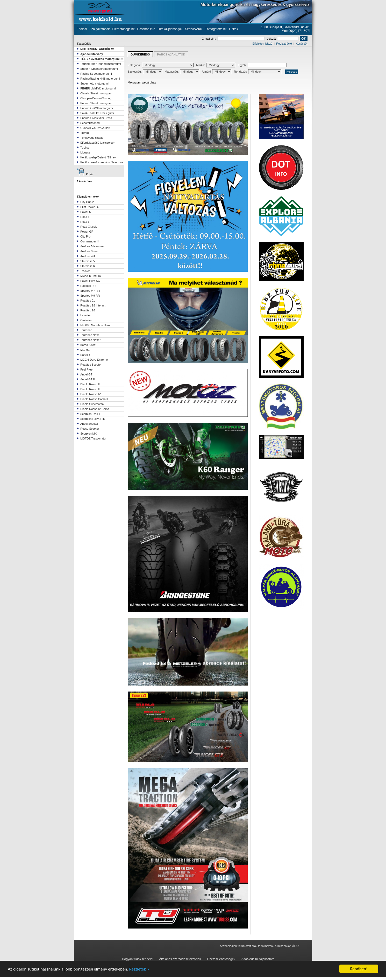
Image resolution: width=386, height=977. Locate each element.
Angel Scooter (89, 423)
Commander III (89, 241)
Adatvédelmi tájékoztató (257, 959)
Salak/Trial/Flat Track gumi (97, 113)
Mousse (85, 152)
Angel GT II (87, 379)
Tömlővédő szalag (91, 137)
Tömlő (84, 132)
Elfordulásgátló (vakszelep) (97, 142)
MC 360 (85, 349)
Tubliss (84, 147)
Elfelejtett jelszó (262, 43)
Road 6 (84, 221)
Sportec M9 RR (90, 295)
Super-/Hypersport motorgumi (99, 68)
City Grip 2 (87, 202)
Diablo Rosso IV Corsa (94, 408)
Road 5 (84, 216)
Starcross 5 (87, 261)
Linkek (233, 29)
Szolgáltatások (99, 29)
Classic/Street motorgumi (96, 93)
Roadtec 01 (87, 300)
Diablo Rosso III (90, 389)
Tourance (86, 330)
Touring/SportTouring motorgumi (100, 63)
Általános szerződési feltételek (180, 959)
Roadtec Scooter (91, 364)
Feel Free (86, 369)
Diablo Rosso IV (90, 394)
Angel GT (86, 374)
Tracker (85, 271)
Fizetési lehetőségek (221, 959)
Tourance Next (89, 335)
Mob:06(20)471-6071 (296, 31)
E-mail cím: (233, 38)
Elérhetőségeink (123, 29)
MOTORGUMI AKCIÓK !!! (97, 49)
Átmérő (216, 71)
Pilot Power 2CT (90, 206)
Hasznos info (146, 29)
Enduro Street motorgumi (96, 103)
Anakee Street (89, 251)
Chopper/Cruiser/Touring (95, 98)
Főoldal (82, 29)
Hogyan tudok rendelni (137, 959)
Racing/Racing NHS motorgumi (100, 78)
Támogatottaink (216, 29)
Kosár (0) (302, 43)
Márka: (215, 65)
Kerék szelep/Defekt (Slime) (98, 157)
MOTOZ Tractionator (93, 438)
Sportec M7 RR (90, 290)
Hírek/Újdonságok (170, 29)
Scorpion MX (88, 433)
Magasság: (182, 71)
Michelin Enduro (90, 275)
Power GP (86, 231)
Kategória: (161, 65)
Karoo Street (88, 344)
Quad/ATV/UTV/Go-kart (95, 127)
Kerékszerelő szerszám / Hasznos (101, 162)
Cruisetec (86, 320)
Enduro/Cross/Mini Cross (96, 118)
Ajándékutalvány (91, 53)
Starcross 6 (87, 266)
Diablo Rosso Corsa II (94, 399)
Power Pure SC (90, 280)
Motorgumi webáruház (142, 82)
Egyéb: (262, 65)
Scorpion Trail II (90, 413)
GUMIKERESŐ (140, 54)
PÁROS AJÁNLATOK (171, 54)
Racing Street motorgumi (96, 73)
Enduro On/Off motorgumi (96, 108)
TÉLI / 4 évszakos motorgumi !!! (101, 58)
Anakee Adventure (92, 246)
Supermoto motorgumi (94, 83)
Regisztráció (284, 43)
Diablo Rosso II (90, 384)
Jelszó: (282, 38)
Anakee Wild (88, 256)
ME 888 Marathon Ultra (95, 325)
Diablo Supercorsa (92, 404)
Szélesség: (145, 71)
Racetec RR (88, 285)
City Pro (85, 236)
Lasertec (85, 315)
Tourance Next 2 (90, 339)
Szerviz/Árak (193, 29)
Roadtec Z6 (87, 310)
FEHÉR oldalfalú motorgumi (98, 88)
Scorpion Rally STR (92, 418)
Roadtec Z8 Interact (92, 305)
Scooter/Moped (90, 122)
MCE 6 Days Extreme (94, 359)
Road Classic (88, 226)
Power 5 (85, 211)
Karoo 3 (85, 354)
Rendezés (257, 71)
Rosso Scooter (89, 428)
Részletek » (139, 969)
